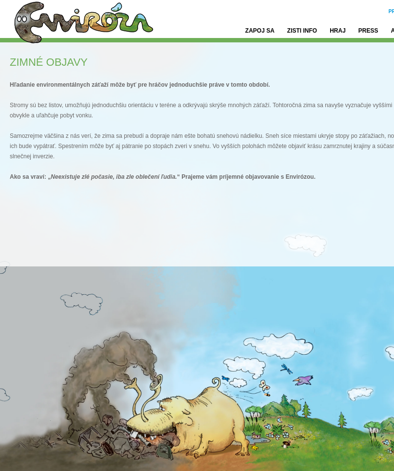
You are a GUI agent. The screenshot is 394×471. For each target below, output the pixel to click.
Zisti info (302, 30)
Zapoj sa (260, 30)
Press (368, 30)
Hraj (338, 30)
